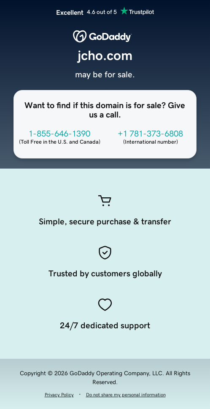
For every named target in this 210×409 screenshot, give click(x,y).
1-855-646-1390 (59, 133)
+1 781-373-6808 (150, 133)
